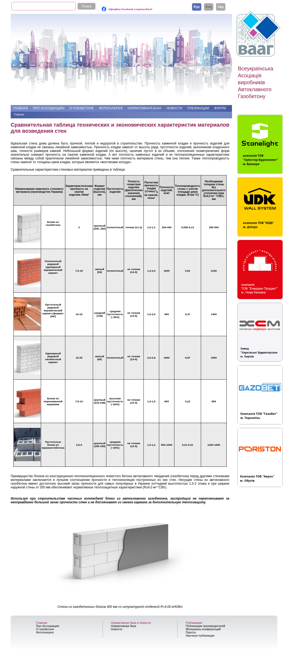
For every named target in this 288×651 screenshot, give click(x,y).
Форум (220, 108)
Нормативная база (144, 108)
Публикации (198, 108)
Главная (20, 108)
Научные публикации (200, 635)
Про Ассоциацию (48, 108)
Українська (221, 7)
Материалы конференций (203, 629)
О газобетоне (81, 108)
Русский (197, 7)
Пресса (190, 632)
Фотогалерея (111, 108)
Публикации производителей (205, 626)
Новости (174, 108)
